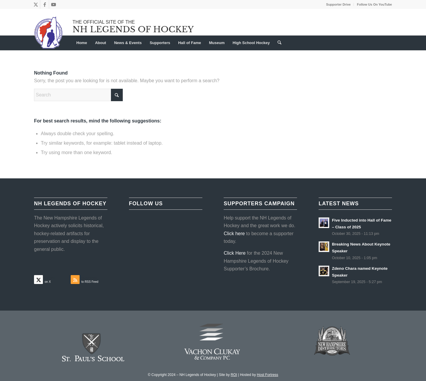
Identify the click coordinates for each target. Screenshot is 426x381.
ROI (234, 375)
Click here (234, 233)
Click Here (235, 253)
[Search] (277, 42)
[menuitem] (338, 4)
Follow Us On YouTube (374, 4)
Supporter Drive (338, 4)
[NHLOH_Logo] (48, 32)
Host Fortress (267, 375)
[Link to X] (35, 4)
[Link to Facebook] (44, 4)
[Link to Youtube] (53, 4)
